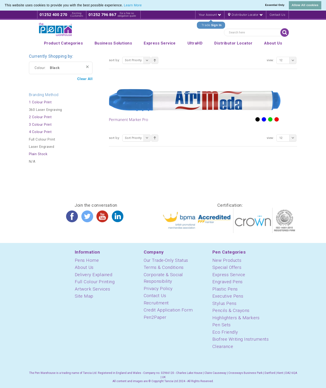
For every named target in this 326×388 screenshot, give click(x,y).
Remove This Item (87, 66)
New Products (226, 260)
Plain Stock (38, 154)
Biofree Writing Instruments (240, 339)
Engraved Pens (227, 281)
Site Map (84, 296)
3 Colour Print (40, 124)
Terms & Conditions (164, 267)
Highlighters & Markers (236, 317)
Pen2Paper (155, 317)
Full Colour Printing (95, 281)
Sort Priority (138, 60)
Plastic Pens (225, 289)
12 (287, 60)
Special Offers (226, 267)
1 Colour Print (40, 102)
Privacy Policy (158, 288)
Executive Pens (227, 296)
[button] (143, 5)
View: (270, 60)
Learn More (133, 5)
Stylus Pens (224, 303)
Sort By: (114, 60)
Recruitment (156, 303)
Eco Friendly (225, 332)
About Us (84, 267)
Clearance (222, 346)
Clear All (84, 79)
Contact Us (278, 14)
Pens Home (87, 260)
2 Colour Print (40, 117)
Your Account (210, 14)
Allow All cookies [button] (305, 5)
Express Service (228, 274)
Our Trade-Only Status (166, 260)
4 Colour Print (40, 132)
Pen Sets (221, 324)
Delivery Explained (93, 274)
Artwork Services (92, 289)
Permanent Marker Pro (128, 119)
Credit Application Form (168, 310)
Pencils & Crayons (231, 310)
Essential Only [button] (274, 5)
